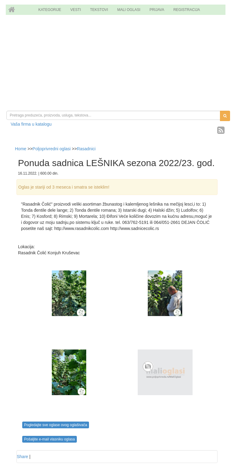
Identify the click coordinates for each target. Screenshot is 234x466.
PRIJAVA (157, 10)
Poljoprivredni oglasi (52, 148)
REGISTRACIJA (186, 10)
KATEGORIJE (49, 10)
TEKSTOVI (99, 10)
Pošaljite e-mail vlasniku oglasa (49, 439)
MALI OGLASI (128, 10)
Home (21, 148)
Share (22, 456)
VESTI (75, 10)
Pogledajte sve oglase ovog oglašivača (55, 425)
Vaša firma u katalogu (31, 124)
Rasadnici (86, 148)
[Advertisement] (117, 63)
